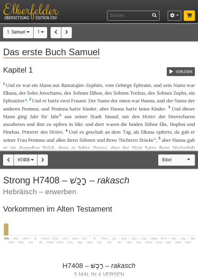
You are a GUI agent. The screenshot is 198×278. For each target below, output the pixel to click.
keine (144, 109)
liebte (84, 148)
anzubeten (14, 124)
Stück (48, 148)
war (26, 85)
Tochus (138, 93)
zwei (65, 100)
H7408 (26, 160)
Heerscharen (181, 116)
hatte (75, 109)
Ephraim (142, 85)
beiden (136, 124)
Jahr (34, 116)
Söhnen (87, 140)
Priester (30, 132)
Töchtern (128, 140)
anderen (11, 109)
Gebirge (123, 85)
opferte (164, 132)
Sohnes (80, 93)
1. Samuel (18, 32)
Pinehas (11, 132)
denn (63, 148)
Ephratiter (14, 100)
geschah (94, 132)
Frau (22, 140)
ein (35, 85)
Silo (78, 124)
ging (22, 116)
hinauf (111, 116)
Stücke (146, 140)
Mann (45, 85)
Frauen (78, 100)
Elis (163, 124)
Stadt (96, 116)
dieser (188, 109)
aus (56, 85)
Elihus (96, 93)
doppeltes (29, 148)
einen (124, 100)
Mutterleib (184, 148)
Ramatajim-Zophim (81, 85)
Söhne (151, 124)
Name (179, 85)
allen (61, 140)
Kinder (89, 109)
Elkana (10, 93)
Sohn (32, 93)
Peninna (30, 109)
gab (185, 132)
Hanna (147, 100)
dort (99, 124)
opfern (60, 124)
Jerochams (50, 93)
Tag (127, 132)
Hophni (177, 124)
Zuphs (179, 93)
